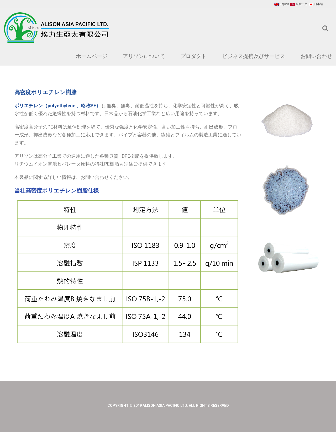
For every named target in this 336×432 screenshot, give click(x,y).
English (281, 4)
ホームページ (91, 56)
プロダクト (193, 56)
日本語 (316, 4)
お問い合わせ (316, 56)
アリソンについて (144, 56)
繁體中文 (298, 4)
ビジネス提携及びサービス (253, 56)
